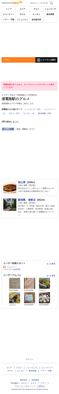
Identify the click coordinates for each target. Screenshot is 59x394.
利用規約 (35, 380)
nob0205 (16, 269)
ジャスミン (11, 267)
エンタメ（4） (29, 113)
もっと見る (51, 264)
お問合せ (41, 386)
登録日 (25, 129)
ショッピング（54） (33, 109)
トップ (8, 9)
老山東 (21, 182)
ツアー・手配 (8, 20)
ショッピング (50, 9)
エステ (33, 383)
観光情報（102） (45, 113)
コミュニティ (22, 20)
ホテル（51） (14, 113)
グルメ (36, 9)
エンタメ (36, 14)
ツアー (43, 383)
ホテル (22, 14)
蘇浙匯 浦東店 (27, 199)
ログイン (34, 3)
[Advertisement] (29, 40)
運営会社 (23, 380)
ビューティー (8, 14)
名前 (18, 129)
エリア (22, 9)
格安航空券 (36, 20)
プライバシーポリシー (23, 386)
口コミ (32, 129)
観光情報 (50, 14)
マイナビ (44, 3)
